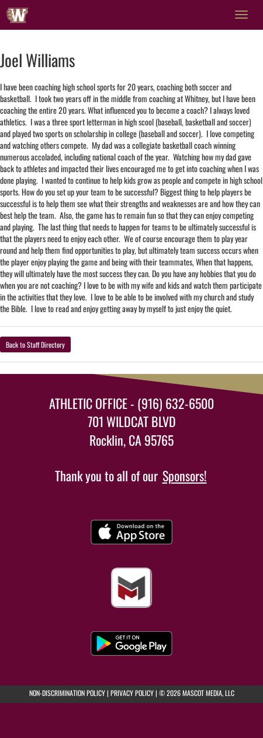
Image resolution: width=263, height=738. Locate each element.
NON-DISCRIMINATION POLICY (67, 693)
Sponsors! (184, 475)
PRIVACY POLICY (132, 693)
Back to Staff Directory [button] (35, 344)
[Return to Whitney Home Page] (17, 14)
